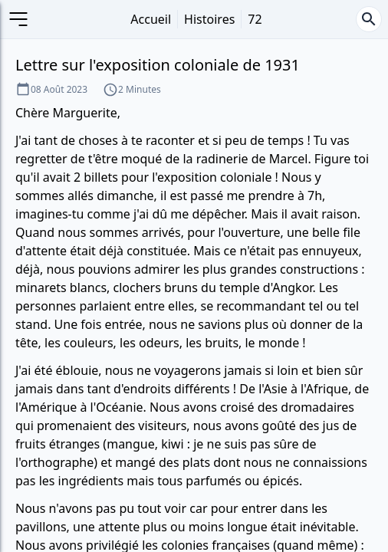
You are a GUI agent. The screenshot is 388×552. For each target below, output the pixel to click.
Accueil (150, 19)
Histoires (209, 19)
